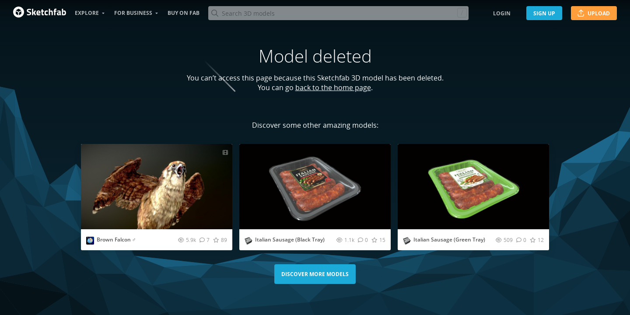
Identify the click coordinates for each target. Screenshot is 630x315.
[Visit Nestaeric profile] (90, 241)
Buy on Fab (184, 13)
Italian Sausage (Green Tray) (449, 239)
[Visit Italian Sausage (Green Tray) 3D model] (473, 186)
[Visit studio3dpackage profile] (248, 241)
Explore (87, 13)
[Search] (338, 13)
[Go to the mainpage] (39, 13)
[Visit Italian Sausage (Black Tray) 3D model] (315, 186)
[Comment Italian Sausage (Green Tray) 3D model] (521, 240)
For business (133, 13)
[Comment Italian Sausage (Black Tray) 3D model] (363, 240)
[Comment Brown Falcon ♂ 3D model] (205, 240)
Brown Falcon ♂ (116, 239)
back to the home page (333, 87)
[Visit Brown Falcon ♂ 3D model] (156, 186)
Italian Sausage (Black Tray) (290, 239)
